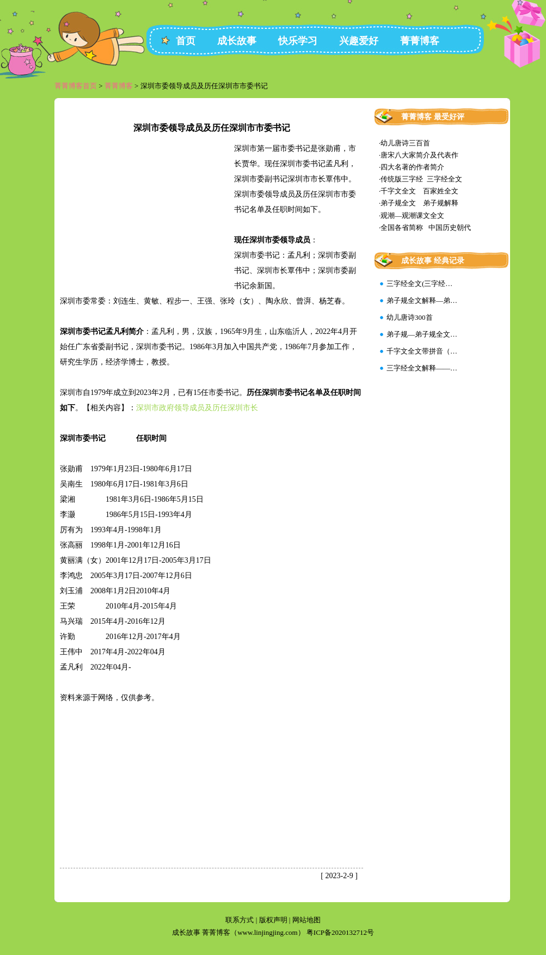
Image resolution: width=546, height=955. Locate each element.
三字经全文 (444, 179)
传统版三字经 (402, 179)
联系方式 (239, 920)
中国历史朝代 (449, 227)
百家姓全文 (440, 191)
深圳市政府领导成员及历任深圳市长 (197, 408)
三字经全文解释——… (422, 368)
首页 (185, 40)
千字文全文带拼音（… (422, 351)
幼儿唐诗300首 (410, 317)
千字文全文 (398, 191)
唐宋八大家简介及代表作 (419, 155)
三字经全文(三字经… (419, 283)
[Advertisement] (147, 215)
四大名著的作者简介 (412, 167)
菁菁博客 (419, 40)
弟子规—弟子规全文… (422, 334)
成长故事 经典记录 (432, 261)
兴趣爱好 (358, 40)
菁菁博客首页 (75, 86)
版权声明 (273, 920)
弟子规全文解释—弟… (422, 300)
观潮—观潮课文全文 (412, 215)
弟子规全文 (398, 203)
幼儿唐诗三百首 (405, 143)
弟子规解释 (440, 203)
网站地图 (306, 920)
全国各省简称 (402, 227)
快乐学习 (297, 40)
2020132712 (349, 932)
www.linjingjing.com (267, 932)
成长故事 (236, 40)
